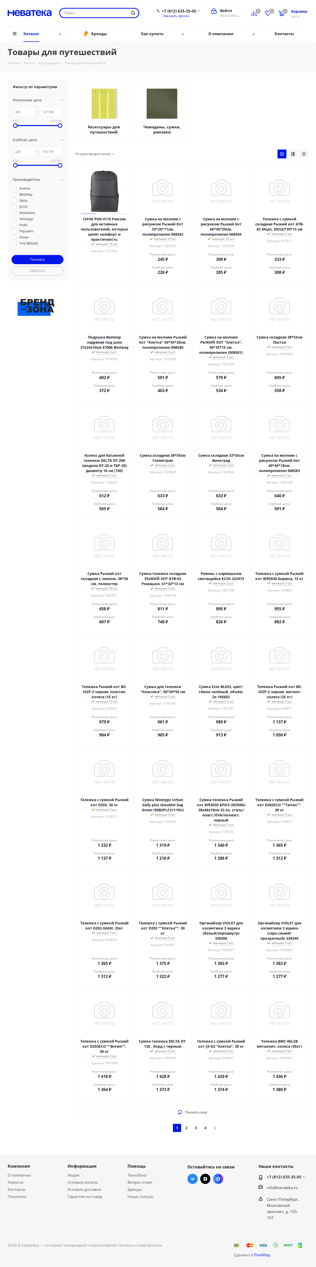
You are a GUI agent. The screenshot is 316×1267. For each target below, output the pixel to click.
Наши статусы (141, 1196)
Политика (17, 1196)
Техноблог (137, 1175)
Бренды (135, 1189)
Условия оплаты (83, 1182)
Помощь (137, 1166)
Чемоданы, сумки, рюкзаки (162, 129)
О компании (19, 1175)
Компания (19, 1166)
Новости (15, 1182)
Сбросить (37, 270)
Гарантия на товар (85, 1196)
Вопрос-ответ (140, 1182)
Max (218, 1179)
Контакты (17, 1189)
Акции (74, 1175)
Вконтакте (192, 1179)
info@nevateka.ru (282, 1187)
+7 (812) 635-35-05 (179, 11)
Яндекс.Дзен (205, 1179)
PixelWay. (262, 1254)
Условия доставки (84, 1189)
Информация (82, 1166)
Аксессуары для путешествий (104, 129)
